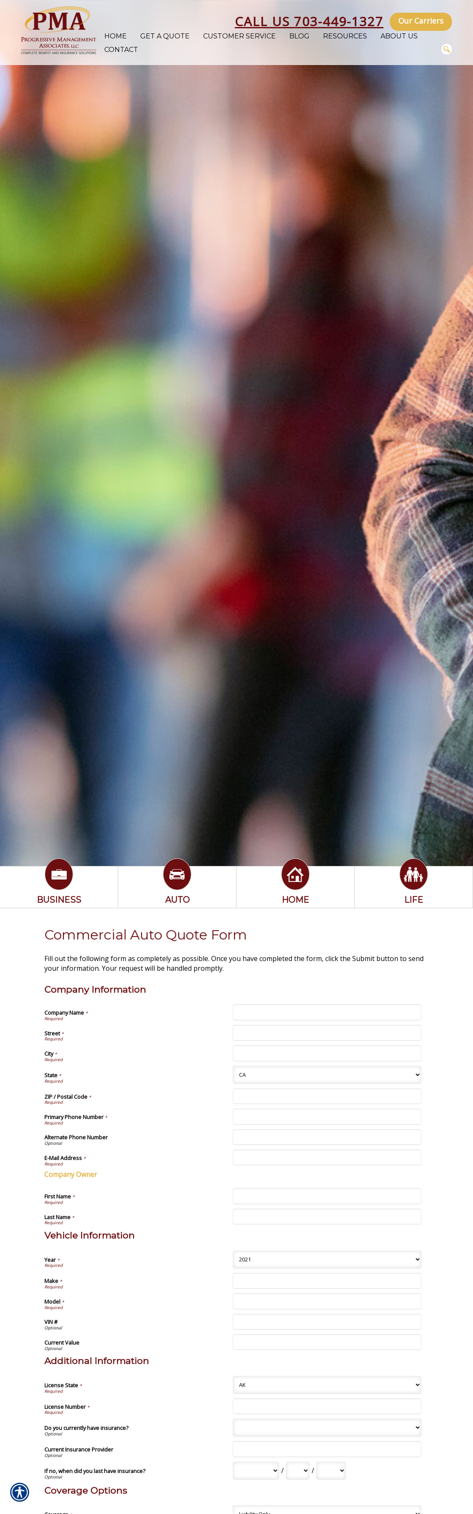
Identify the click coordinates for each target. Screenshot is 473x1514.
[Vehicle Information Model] (327, 1301)
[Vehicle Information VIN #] (327, 1322)
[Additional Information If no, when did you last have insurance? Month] (256, 1471)
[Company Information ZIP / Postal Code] (327, 1096)
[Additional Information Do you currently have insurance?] (327, 1428)
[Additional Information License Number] (327, 1406)
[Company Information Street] (327, 1033)
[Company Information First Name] (327, 1196)
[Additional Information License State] (327, 1385)
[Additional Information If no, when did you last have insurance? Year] (331, 1471)
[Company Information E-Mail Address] (327, 1157)
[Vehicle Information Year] (327, 1259)
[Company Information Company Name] (327, 1012)
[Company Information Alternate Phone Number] (327, 1137)
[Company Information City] (327, 1053)
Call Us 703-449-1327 (309, 21)
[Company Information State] (327, 1075)
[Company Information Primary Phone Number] (327, 1116)
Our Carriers (420, 21)
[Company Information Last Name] (327, 1217)
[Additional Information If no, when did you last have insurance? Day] (298, 1471)
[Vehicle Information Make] (327, 1281)
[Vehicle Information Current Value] (327, 1342)
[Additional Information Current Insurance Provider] (327, 1449)
